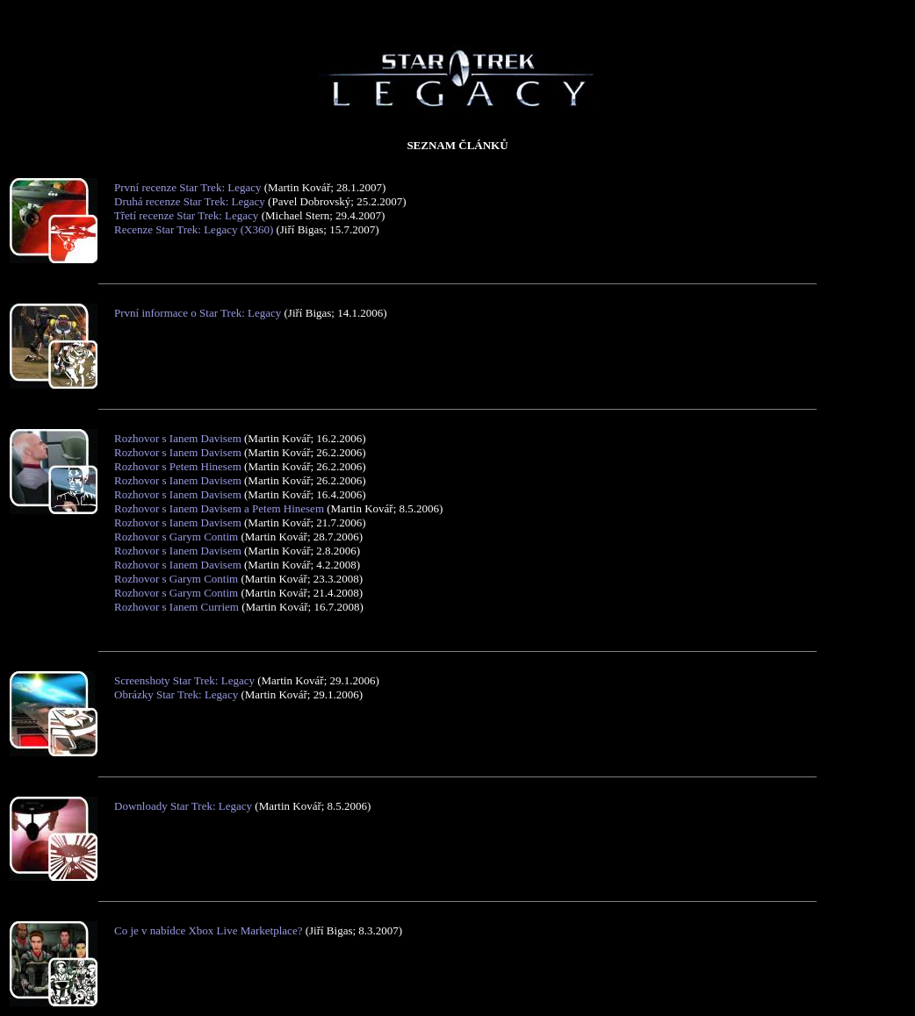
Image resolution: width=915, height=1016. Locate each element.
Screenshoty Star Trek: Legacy (184, 680)
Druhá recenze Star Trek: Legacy (189, 201)
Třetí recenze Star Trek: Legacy (186, 215)
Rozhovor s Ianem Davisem (177, 438)
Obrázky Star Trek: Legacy (176, 694)
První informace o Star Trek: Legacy (197, 312)
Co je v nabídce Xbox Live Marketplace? (208, 930)
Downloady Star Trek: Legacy (183, 805)
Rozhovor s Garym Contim (176, 536)
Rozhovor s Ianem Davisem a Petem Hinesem (219, 508)
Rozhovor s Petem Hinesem (177, 466)
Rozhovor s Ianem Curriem (176, 606)
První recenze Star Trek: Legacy (188, 187)
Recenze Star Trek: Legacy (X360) (193, 229)
